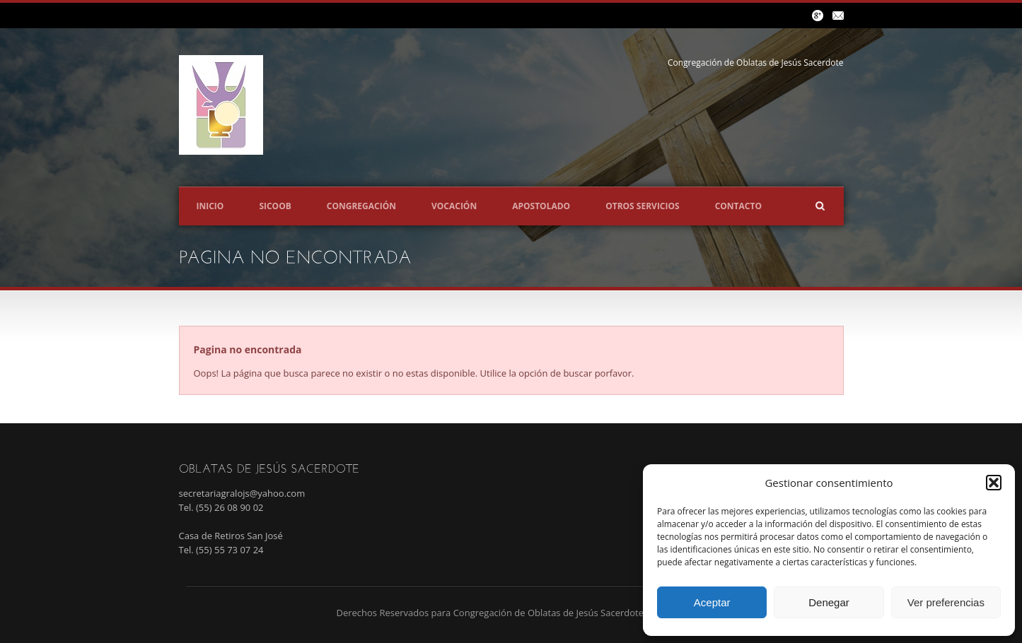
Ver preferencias (946, 602)
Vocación (454, 206)
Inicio (210, 206)
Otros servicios (642, 206)
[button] (994, 483)
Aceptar (712, 602)
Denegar (828, 602)
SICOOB (275, 206)
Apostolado (541, 206)
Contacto (738, 206)
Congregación (361, 206)
